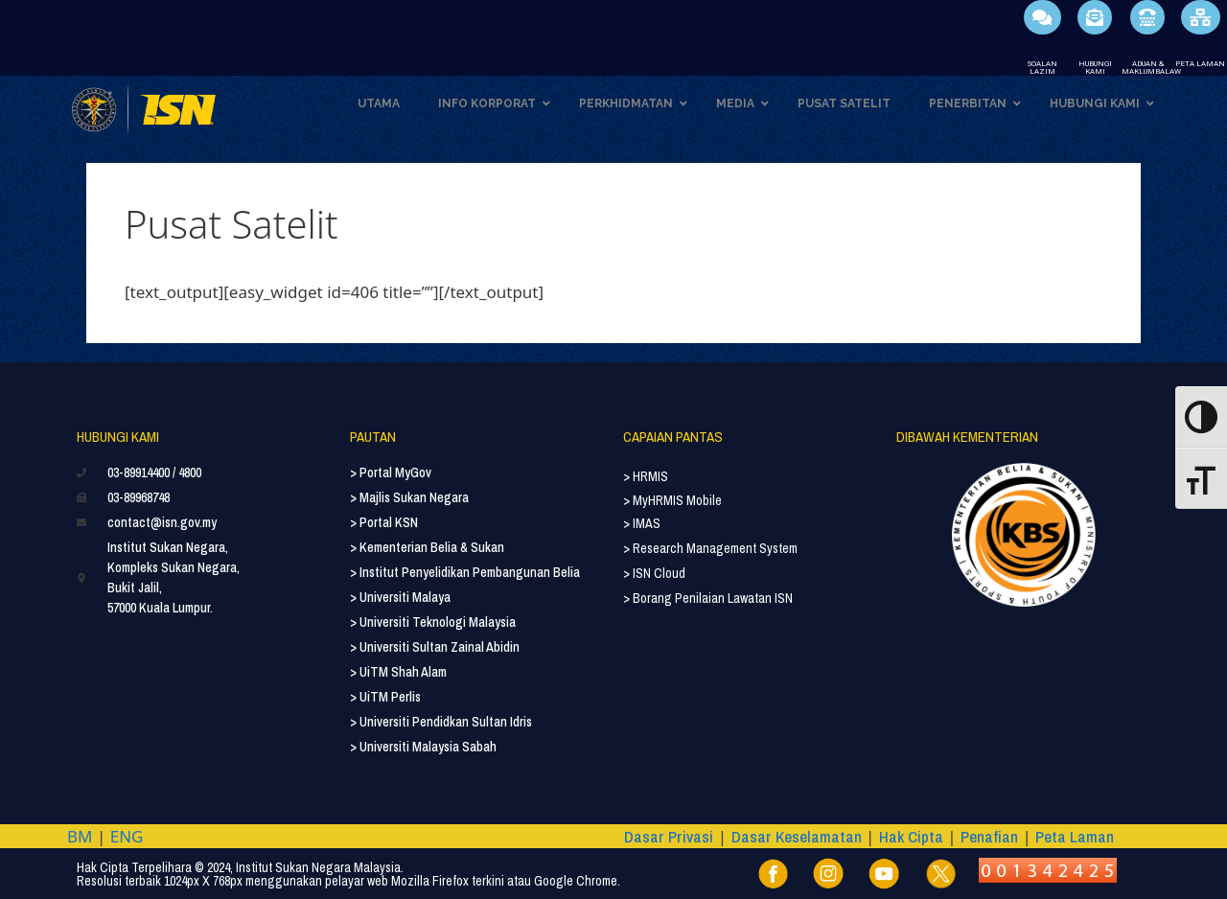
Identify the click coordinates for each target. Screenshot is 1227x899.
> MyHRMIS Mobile (672, 500)
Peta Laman (1074, 836)
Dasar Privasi (668, 836)
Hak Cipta (911, 836)
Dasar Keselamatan (796, 836)
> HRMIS (645, 476)
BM (79, 836)
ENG (127, 836)
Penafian (989, 836)
